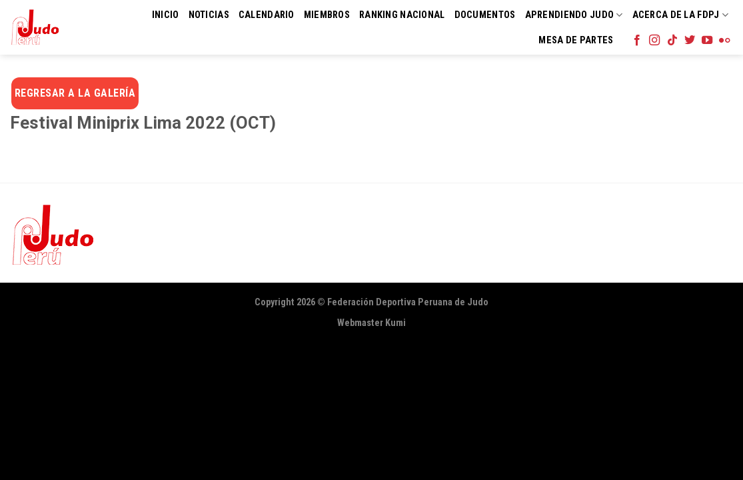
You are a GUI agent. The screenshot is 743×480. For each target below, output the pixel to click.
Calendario (267, 15)
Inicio (165, 15)
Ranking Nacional (402, 15)
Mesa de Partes (575, 40)
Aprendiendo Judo (574, 15)
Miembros (327, 15)
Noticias (209, 15)
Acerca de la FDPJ (680, 15)
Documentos (485, 15)
